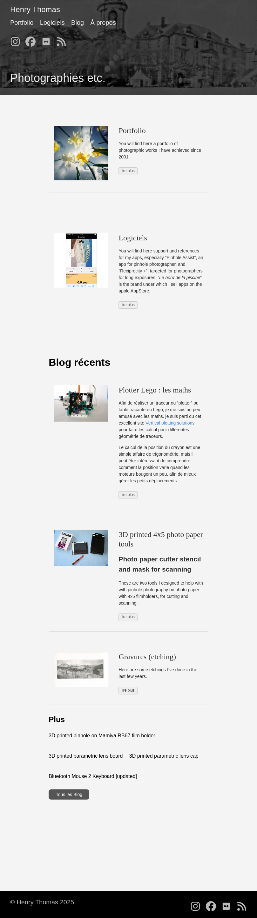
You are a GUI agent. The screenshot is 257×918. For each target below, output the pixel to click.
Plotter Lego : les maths (154, 390)
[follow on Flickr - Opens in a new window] (48, 39)
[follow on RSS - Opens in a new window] (63, 39)
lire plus (127, 171)
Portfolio (21, 22)
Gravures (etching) (147, 657)
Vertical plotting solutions (169, 422)
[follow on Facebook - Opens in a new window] (32, 39)
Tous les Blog (69, 794)
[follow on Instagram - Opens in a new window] (17, 39)
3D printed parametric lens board (86, 756)
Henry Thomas (35, 9)
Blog (77, 22)
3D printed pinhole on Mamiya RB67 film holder (102, 735)
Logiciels (52, 22)
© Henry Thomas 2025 (42, 902)
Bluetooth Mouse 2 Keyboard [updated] (93, 776)
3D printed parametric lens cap (164, 756)
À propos (103, 22)
